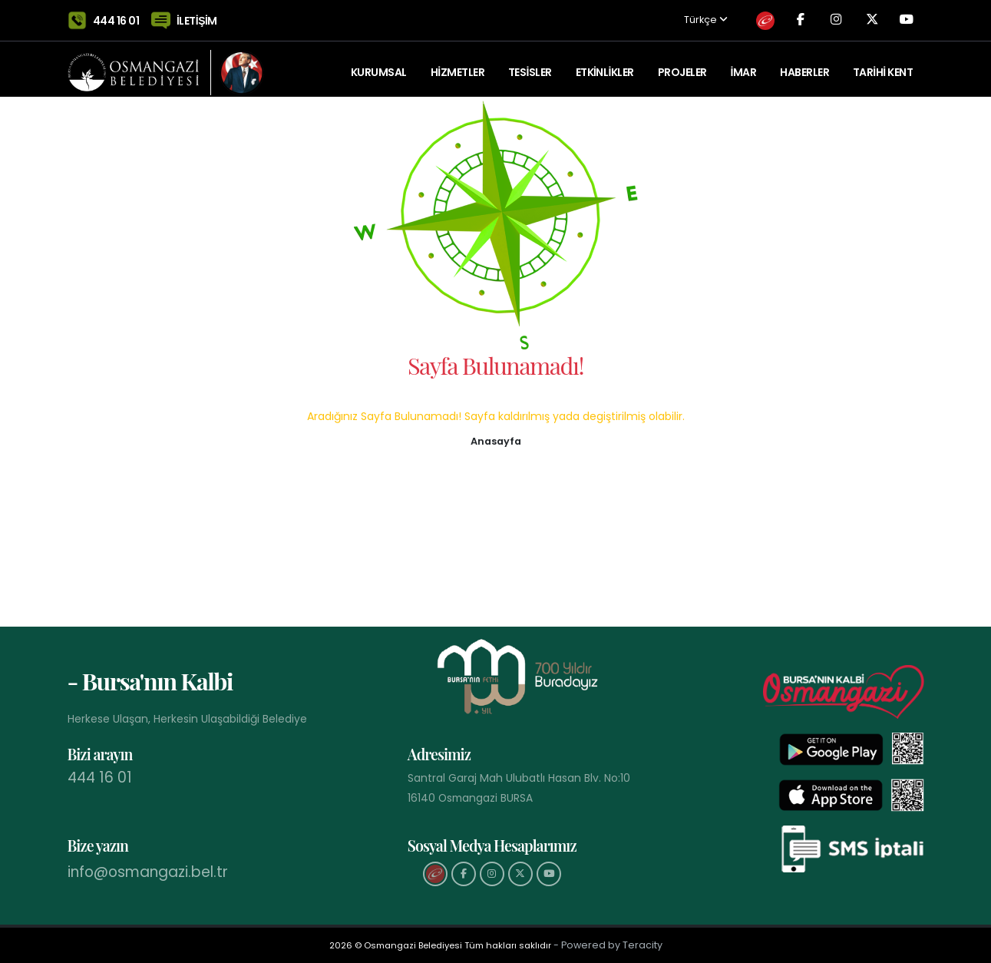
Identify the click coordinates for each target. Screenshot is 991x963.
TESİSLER (530, 65)
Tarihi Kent (883, 65)
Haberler (804, 65)
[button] (495, 440)
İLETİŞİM (197, 17)
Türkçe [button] (680, 17)
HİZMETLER (457, 65)
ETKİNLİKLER (605, 65)
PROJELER (682, 65)
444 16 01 (116, 17)
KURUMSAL (379, 65)
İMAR (743, 65)
